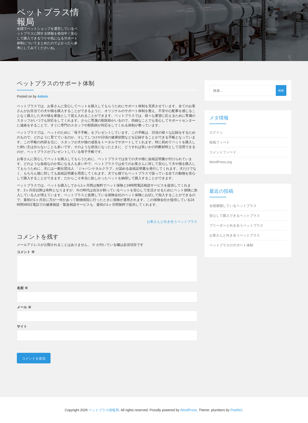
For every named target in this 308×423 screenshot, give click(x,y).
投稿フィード (219, 142)
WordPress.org (220, 162)
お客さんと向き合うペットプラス (172, 222)
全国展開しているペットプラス (233, 206)
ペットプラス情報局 (48, 16)
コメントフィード (222, 152)
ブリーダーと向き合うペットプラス (236, 225)
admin (43, 96)
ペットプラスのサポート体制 (231, 245)
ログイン (216, 132)
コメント (26, 252)
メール (24, 307)
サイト (22, 326)
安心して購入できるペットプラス (234, 216)
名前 (22, 288)
